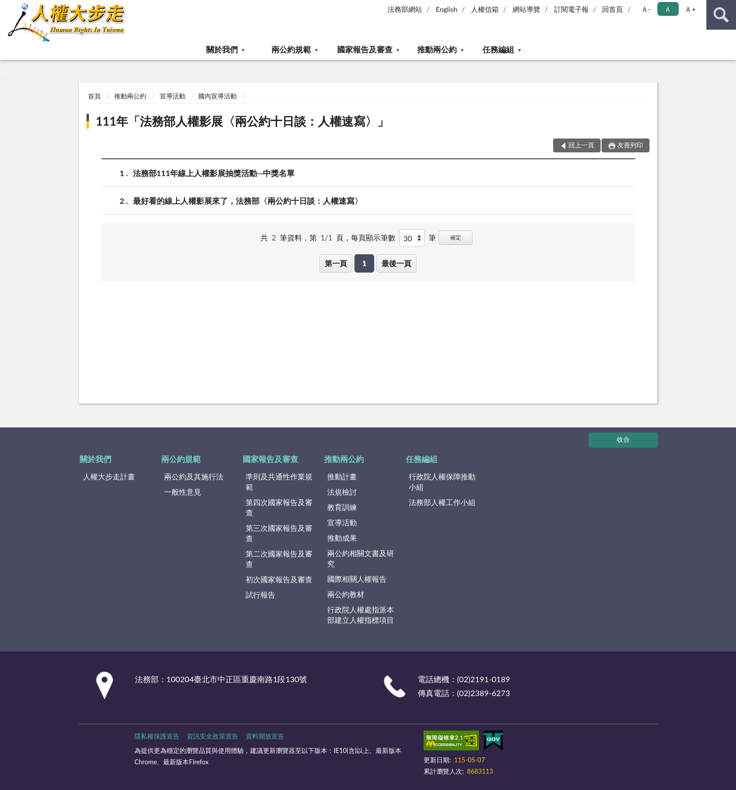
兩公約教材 (345, 594)
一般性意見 (182, 491)
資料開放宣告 (265, 736)
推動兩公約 (437, 49)
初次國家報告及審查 (279, 579)
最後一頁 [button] (396, 263)
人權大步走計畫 (109, 476)
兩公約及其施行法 (193, 476)
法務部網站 (405, 9)
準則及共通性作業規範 (279, 481)
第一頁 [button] (336, 263)
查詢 (721, 15)
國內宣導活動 (217, 96)
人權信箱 (485, 9)
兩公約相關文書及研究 (360, 558)
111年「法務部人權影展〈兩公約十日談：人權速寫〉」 (243, 121)
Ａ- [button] (645, 9)
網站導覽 (526, 9)
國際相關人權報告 (357, 578)
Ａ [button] (667, 9)
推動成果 (342, 537)
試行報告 (260, 594)
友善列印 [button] (630, 145)
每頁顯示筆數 (373, 237)
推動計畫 (342, 476)
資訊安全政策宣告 (212, 736)
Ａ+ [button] (690, 9)
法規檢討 (342, 491)
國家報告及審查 (364, 49)
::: (7, 7)
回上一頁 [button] (581, 145)
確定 (455, 237)
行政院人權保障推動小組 (442, 481)
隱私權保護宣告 (156, 736)
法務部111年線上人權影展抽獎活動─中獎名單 (214, 173)
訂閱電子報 (571, 9)
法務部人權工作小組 (442, 502)
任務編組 (498, 49)
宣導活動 (172, 96)
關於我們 (222, 49)
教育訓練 (342, 507)
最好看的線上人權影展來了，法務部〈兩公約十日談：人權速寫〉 (247, 200)
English (447, 9)
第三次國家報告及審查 (279, 533)
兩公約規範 (291, 49)
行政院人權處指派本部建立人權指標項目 (360, 614)
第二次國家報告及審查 (279, 558)
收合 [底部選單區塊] (623, 439)
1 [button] (364, 263)
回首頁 (612, 9)
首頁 (94, 96)
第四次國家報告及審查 (279, 507)
